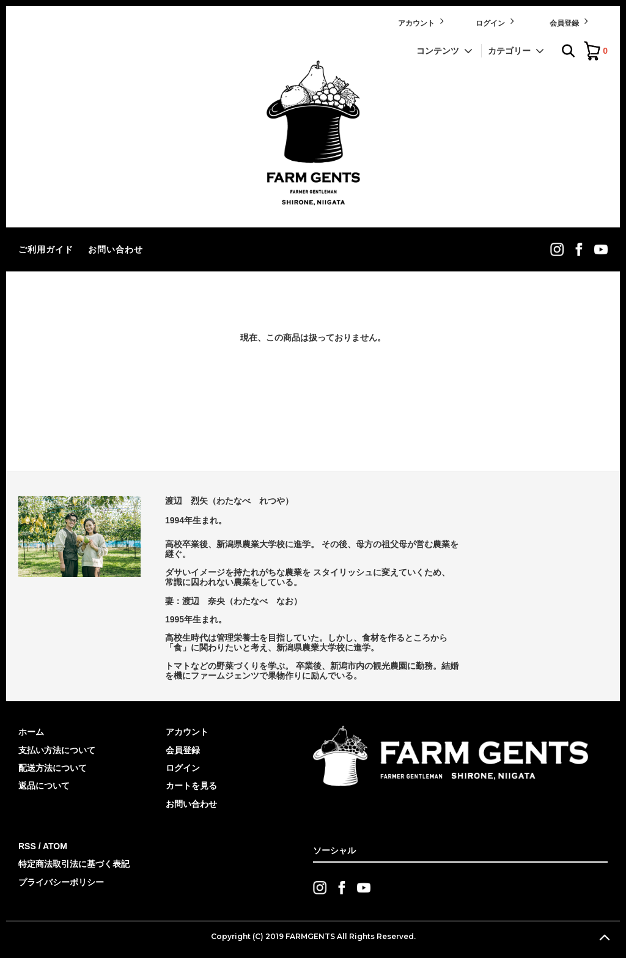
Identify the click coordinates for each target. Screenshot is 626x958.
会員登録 (570, 22)
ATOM (55, 846)
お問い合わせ (115, 249)
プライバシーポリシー (61, 882)
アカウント (422, 22)
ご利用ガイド (45, 249)
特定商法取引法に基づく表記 (74, 864)
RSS (27, 846)
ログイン (496, 22)
